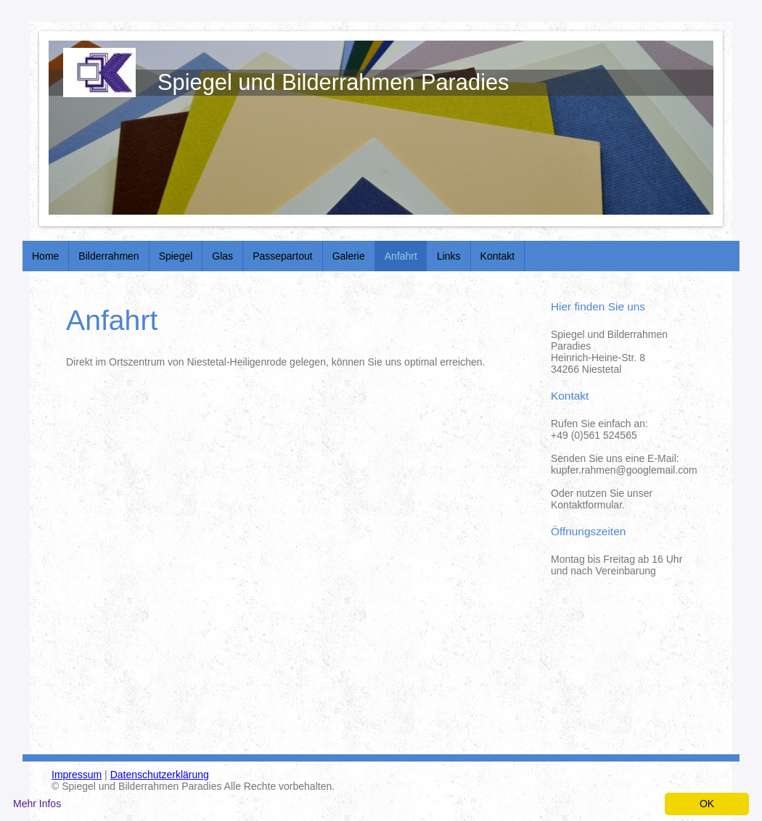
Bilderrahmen (108, 256)
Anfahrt (401, 256)
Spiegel (176, 256)
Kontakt (497, 256)
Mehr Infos (37, 803)
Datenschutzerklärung (159, 774)
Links (449, 256)
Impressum (77, 774)
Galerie (348, 256)
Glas (222, 256)
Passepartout (283, 256)
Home (45, 256)
